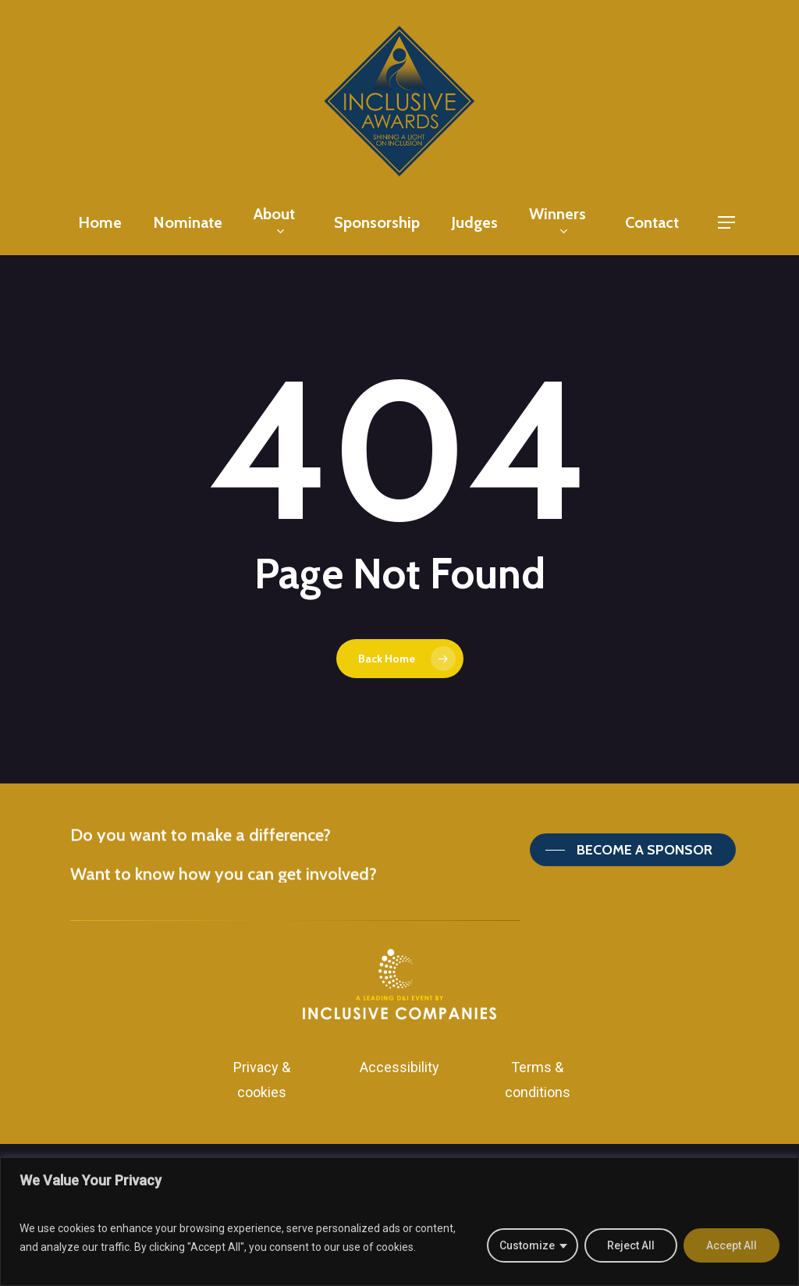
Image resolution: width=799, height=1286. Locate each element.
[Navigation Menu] (727, 223)
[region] (399, 1221)
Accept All (731, 1245)
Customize (527, 1245)
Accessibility (399, 1067)
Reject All (631, 1245)
